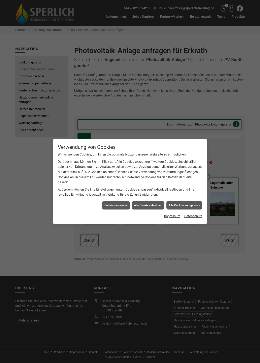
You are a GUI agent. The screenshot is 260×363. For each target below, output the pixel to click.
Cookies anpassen (116, 191)
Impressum (172, 202)
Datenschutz (193, 202)
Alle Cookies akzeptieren (184, 191)
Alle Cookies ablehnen (148, 191)
